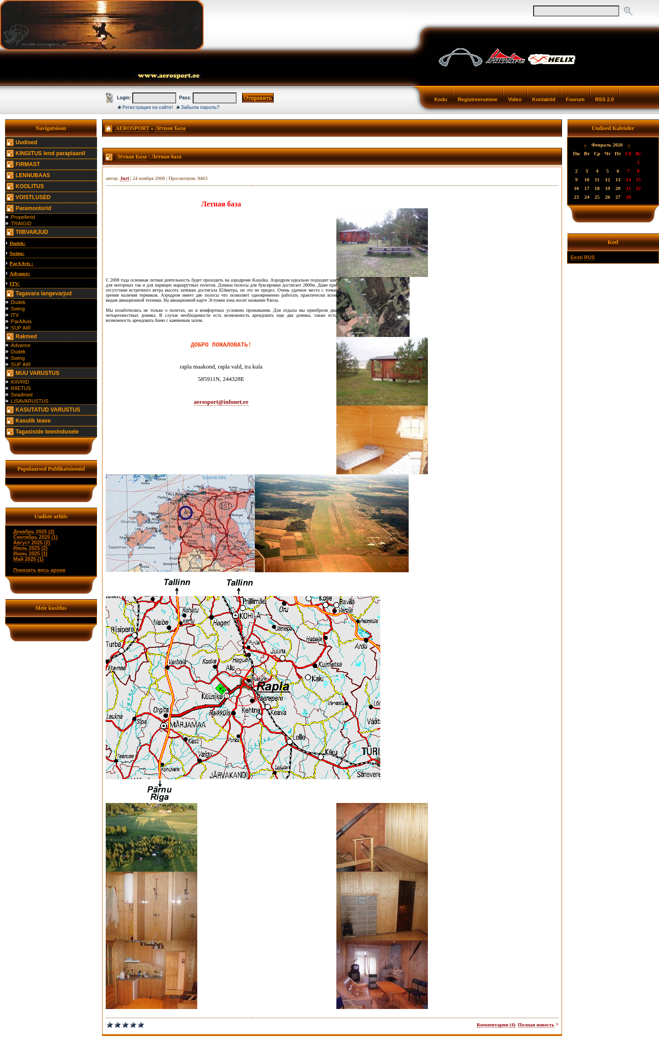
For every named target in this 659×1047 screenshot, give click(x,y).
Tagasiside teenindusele (47, 432)
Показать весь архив (39, 570)
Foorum (575, 99)
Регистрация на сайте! (147, 107)
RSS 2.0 (604, 99)
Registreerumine (477, 99)
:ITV (14, 315)
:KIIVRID (19, 382)
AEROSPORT (132, 128)
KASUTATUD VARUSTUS (48, 410)
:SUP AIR (20, 328)
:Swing (17, 308)
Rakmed (26, 336)
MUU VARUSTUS (37, 373)
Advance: (20, 273)
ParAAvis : (21, 263)
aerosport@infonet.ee (221, 401)
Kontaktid (544, 99)
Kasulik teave (33, 421)
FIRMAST (28, 164)
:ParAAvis (21, 321)
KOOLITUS (30, 186)
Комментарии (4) (496, 1024)
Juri (124, 178)
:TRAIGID (21, 223)
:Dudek (18, 302)
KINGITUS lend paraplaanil (50, 153)
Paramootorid (33, 208)
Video (515, 99)
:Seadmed (21, 394)
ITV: (15, 283)
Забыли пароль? (200, 107)
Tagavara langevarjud (44, 293)
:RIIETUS (20, 388)
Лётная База (170, 128)
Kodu (440, 99)
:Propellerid (22, 217)
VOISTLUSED (33, 197)
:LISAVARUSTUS (29, 401)
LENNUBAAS (33, 175)
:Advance (20, 345)
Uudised (26, 142)
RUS (589, 257)
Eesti (577, 257)
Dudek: (18, 243)
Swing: (17, 253)
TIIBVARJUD (32, 232)
